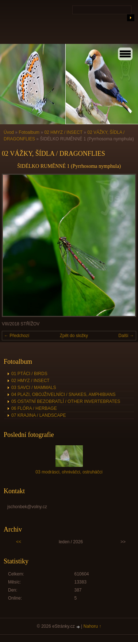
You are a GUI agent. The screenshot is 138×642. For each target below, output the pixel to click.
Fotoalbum (29, 132)
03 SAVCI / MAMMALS (33, 387)
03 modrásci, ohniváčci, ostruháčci (68, 472)
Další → (126, 335)
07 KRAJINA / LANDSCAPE (38, 415)
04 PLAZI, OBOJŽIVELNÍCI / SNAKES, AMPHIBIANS (63, 394)
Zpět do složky (74, 335)
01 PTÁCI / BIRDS (29, 373)
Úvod (9, 132)
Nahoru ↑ (92, 626)
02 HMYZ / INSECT (63, 132)
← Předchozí (16, 335)
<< (18, 541)
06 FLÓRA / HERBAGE (34, 408)
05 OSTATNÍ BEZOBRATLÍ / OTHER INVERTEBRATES (65, 401)
